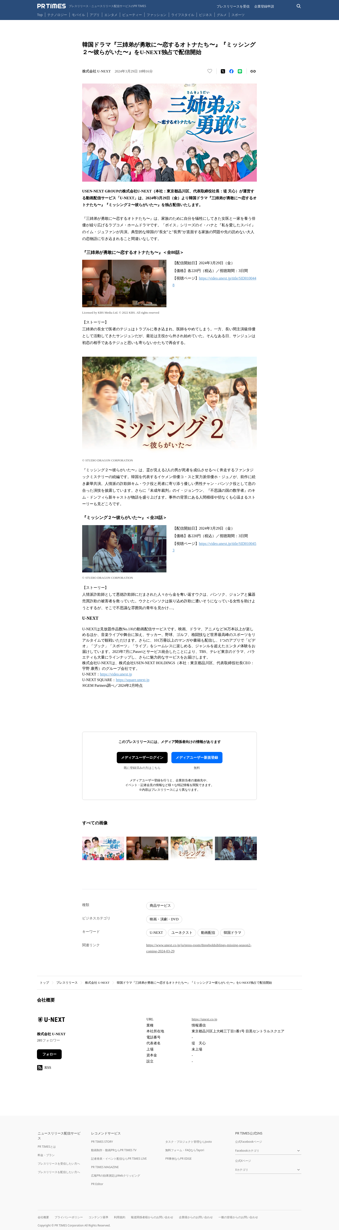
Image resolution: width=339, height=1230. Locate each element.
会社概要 (43, 1217)
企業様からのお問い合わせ (196, 1217)
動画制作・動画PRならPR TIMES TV (113, 1150)
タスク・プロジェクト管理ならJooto (188, 1142)
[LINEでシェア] (240, 71)
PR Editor (97, 1184)
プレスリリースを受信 (233, 6)
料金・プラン (46, 1155)
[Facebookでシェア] (231, 71)
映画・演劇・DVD (164, 919)
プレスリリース (67, 982)
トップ (44, 982)
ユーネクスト (182, 932)
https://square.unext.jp (132, 680)
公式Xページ (243, 1161)
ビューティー (132, 14)
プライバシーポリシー (69, 1217)
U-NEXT (156, 932)
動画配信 (208, 932)
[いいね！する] (210, 71)
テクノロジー (57, 14)
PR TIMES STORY (102, 1142)
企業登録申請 (264, 6)
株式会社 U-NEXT (97, 982)
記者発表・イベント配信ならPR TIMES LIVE (119, 1159)
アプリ (95, 14)
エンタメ (110, 14)
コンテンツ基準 (98, 1217)
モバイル (78, 14)
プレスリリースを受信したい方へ (59, 1164)
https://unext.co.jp (204, 1019)
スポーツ (238, 14)
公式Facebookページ (248, 1142)
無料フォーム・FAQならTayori (184, 1150)
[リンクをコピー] (253, 71)
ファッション (156, 14)
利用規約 (119, 1217)
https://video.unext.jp (116, 674)
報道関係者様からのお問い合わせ (152, 1217)
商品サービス (160, 905)
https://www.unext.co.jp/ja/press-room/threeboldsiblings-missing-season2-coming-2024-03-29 (198, 948)
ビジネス (205, 14)
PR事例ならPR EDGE (178, 1159)
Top (40, 14)
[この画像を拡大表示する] (103, 848)
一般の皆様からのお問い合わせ (238, 1217)
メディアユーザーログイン (142, 757)
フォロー (49, 1054)
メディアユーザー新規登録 (197, 757)
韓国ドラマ (232, 932)
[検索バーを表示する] (299, 6)
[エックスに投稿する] (223, 71)
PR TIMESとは (47, 1147)
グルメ (222, 14)
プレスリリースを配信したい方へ (59, 1172)
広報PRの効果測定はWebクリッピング (115, 1176)
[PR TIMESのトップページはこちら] (91, 6)
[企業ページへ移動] (51, 1020)
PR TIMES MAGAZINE (105, 1167)
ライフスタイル (182, 14)
